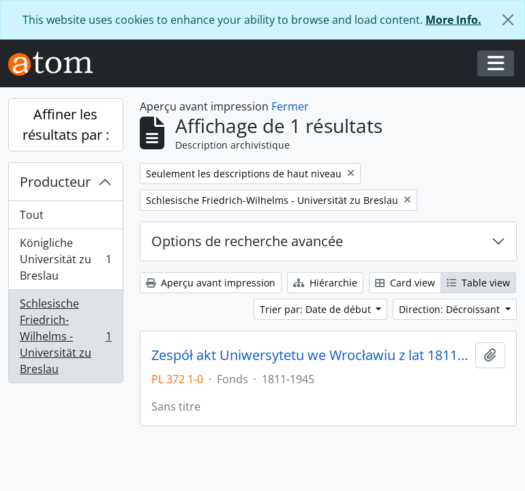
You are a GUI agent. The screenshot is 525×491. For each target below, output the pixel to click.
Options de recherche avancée (247, 241)
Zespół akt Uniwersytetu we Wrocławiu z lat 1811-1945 (310, 355)
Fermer (290, 106)
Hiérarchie (325, 282)
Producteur (55, 182)
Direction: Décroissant (450, 309)
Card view (405, 282)
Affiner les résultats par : (65, 124)
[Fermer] (508, 20)
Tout (32, 214)
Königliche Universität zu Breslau (65, 259)
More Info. (453, 19)
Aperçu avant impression (210, 282)
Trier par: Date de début (317, 309)
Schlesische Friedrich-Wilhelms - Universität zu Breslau (65, 336)
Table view (478, 282)
